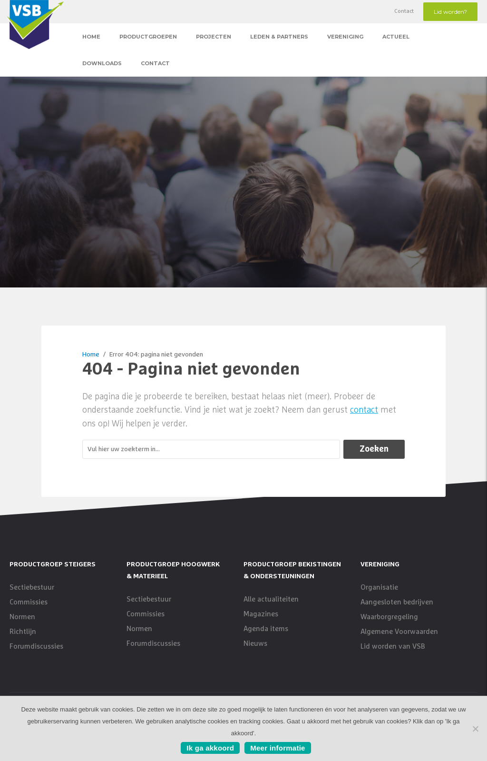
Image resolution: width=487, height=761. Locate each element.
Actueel (395, 36)
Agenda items (266, 629)
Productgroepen (148, 36)
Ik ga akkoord (210, 748)
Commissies (29, 602)
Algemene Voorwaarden (399, 631)
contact (364, 410)
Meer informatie (277, 748)
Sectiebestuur (32, 587)
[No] (475, 728)
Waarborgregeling (389, 617)
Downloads (102, 63)
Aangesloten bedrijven (396, 602)
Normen (22, 617)
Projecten (213, 36)
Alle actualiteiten (271, 599)
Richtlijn (23, 631)
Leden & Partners (279, 36)
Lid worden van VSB (392, 646)
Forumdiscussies (36, 646)
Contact (404, 11)
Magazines (261, 614)
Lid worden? (450, 11)
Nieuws (255, 643)
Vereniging (345, 36)
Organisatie (379, 587)
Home (91, 36)
